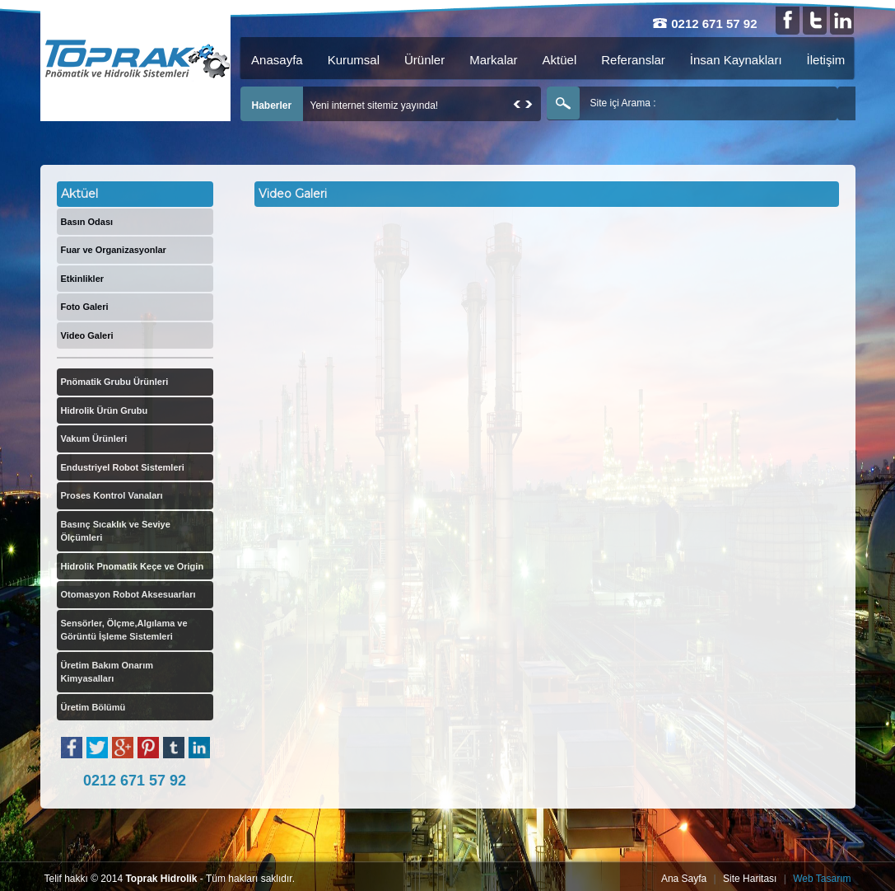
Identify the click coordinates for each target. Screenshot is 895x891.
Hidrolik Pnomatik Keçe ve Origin (132, 566)
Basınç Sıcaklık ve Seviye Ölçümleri (115, 531)
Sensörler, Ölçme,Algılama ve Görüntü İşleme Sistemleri (124, 630)
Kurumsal (354, 60)
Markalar (493, 60)
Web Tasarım (822, 878)
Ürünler (424, 60)
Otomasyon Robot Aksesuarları (128, 594)
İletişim (826, 60)
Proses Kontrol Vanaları (112, 495)
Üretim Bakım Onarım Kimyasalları (107, 672)
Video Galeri (87, 335)
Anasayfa (277, 60)
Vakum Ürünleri (94, 438)
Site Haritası (749, 878)
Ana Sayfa (683, 878)
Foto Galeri (85, 307)
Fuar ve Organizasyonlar (113, 250)
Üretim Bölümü (93, 707)
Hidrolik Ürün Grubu (104, 410)
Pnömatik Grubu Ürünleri (115, 382)
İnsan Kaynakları (736, 60)
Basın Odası (87, 222)
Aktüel (560, 60)
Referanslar (633, 60)
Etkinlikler (83, 279)
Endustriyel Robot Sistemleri (122, 467)
